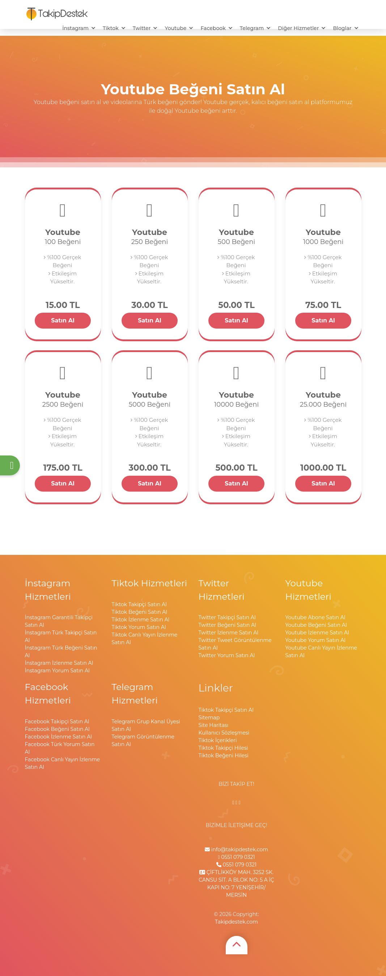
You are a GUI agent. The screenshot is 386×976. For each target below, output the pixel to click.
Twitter (142, 28)
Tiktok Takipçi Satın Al (139, 604)
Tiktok (111, 28)
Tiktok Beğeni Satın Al (139, 612)
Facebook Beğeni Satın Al (57, 729)
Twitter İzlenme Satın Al (228, 632)
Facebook (212, 28)
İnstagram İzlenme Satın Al (59, 663)
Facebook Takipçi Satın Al (57, 721)
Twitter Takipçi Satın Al (227, 617)
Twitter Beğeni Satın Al (227, 625)
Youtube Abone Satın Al (315, 617)
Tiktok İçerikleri (218, 740)
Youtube (175, 28)
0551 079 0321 (236, 857)
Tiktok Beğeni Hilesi (224, 755)
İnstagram (75, 28)
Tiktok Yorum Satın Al (139, 627)
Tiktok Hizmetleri (149, 583)
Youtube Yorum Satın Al (315, 640)
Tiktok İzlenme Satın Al (141, 619)
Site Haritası (214, 725)
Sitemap (209, 717)
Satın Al (63, 320)
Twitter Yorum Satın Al (227, 655)
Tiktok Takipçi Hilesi (223, 748)
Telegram (252, 28)
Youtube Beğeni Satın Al (316, 625)
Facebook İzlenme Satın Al (58, 736)
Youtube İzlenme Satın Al (317, 632)
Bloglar (342, 28)
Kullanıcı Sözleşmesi (224, 732)
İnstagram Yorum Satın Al (57, 670)
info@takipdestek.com (236, 849)
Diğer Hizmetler (298, 28)
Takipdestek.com (236, 922)
